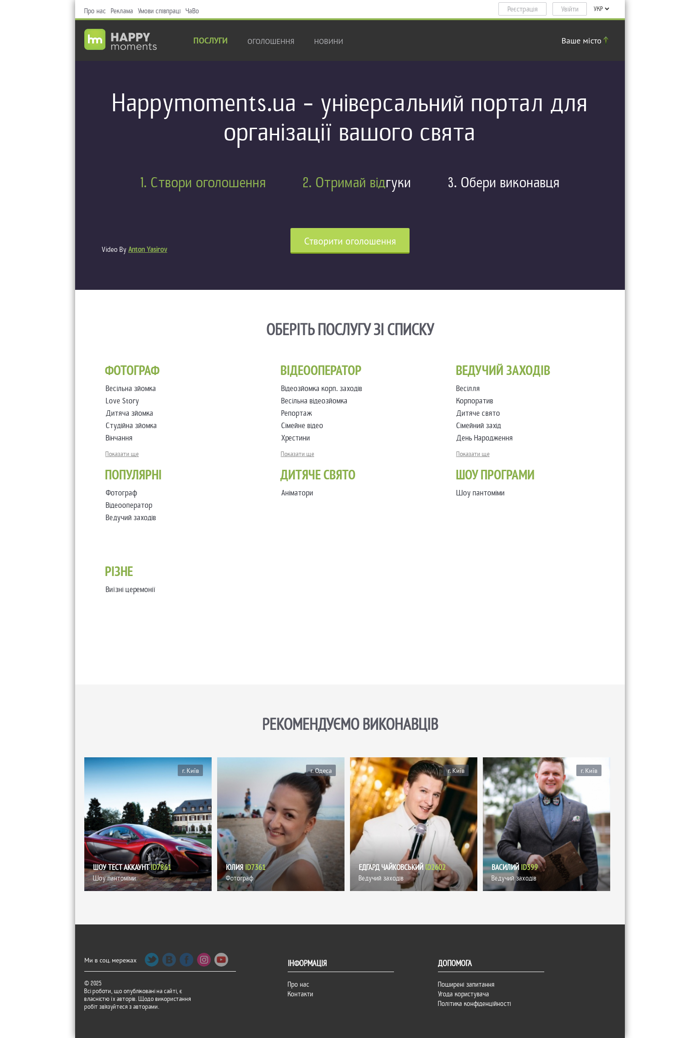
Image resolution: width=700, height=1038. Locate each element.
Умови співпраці (159, 11)
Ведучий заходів (131, 518)
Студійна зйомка (133, 425)
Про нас (95, 11)
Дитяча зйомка (131, 413)
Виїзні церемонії (131, 589)
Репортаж (298, 413)
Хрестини (297, 438)
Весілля (470, 388)
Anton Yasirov (147, 249)
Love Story (124, 401)
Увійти (570, 9)
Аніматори (297, 493)
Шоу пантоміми (480, 493)
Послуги (210, 41)
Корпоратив (476, 401)
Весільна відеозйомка (316, 401)
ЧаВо (192, 11)
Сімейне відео (304, 425)
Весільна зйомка (133, 388)
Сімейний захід (480, 425)
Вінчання (121, 438)
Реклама (122, 11)
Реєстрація (523, 9)
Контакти (300, 994)
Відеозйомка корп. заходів (323, 388)
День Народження (486, 438)
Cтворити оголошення (350, 241)
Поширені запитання (466, 984)
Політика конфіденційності (474, 1003)
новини (329, 41)
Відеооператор (129, 505)
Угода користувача (463, 994)
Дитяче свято (480, 413)
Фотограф (121, 493)
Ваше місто (586, 40)
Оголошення (271, 41)
